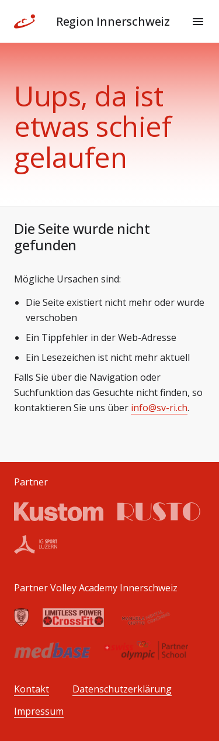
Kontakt (31, 689)
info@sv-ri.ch (159, 407)
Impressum (39, 711)
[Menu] (198, 22)
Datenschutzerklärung (122, 689)
